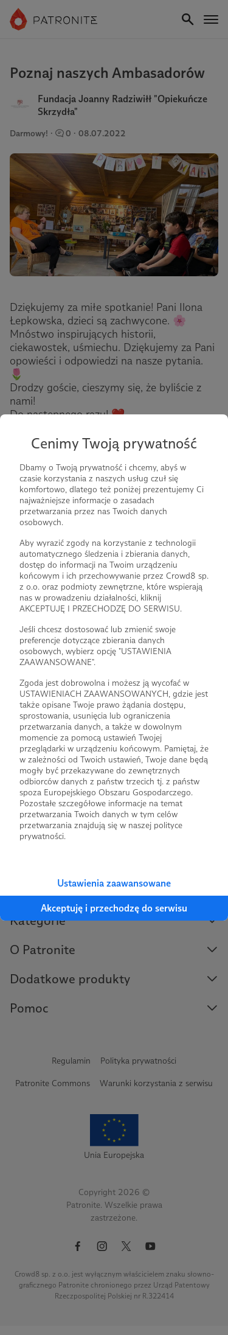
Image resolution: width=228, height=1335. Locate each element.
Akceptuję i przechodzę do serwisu (114, 908)
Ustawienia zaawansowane (114, 883)
